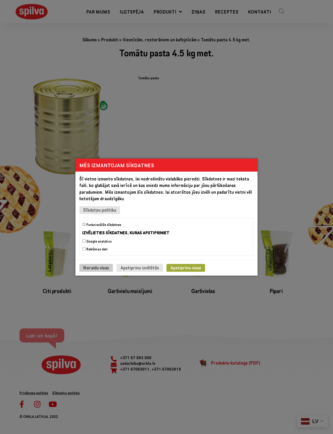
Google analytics (97, 241)
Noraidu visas (96, 267)
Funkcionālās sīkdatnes (101, 224)
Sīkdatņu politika (99, 209)
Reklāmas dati (95, 249)
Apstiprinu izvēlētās (139, 267)
